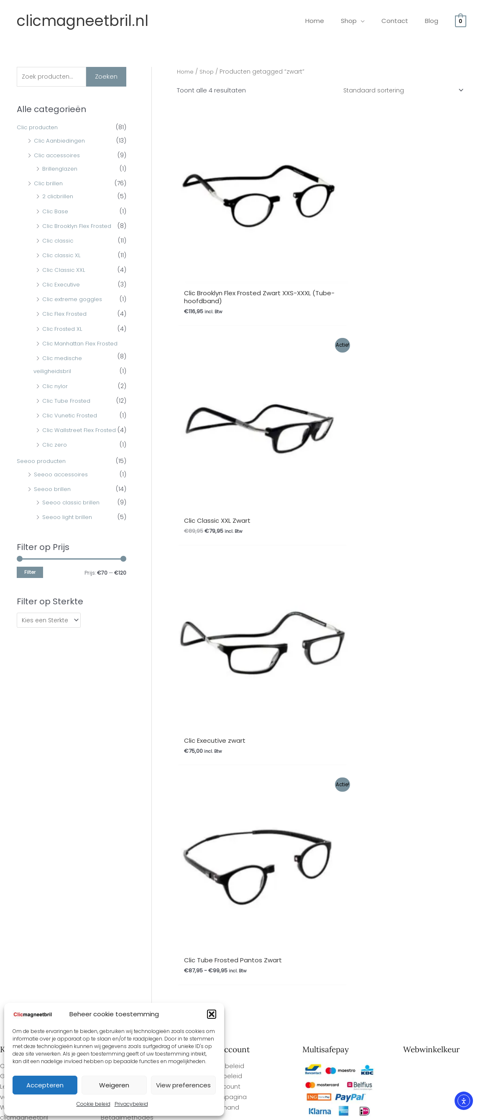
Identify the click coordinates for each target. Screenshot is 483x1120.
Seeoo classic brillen (72, 503)
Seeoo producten (43, 462)
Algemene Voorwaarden (139, 707)
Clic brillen (49, 184)
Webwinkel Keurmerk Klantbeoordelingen (259, 1110)
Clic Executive (62, 285)
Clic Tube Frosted (68, 401)
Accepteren (45, 1085)
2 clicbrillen (58, 197)
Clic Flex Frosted (65, 315)
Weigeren (114, 1085)
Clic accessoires (58, 156)
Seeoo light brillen (68, 518)
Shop (208, 72)
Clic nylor (55, 387)
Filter (30, 573)
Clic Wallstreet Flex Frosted (81, 431)
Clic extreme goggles (74, 300)
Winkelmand (220, 738)
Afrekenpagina (224, 728)
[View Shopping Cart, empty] (460, 20)
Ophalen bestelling (130, 697)
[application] (371, 20)
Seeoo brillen (53, 490)
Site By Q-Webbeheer (453, 1065)
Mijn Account (221, 718)
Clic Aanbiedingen (61, 141)
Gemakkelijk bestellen (33, 707)
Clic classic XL (62, 256)
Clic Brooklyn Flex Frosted (79, 226)
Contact (114, 738)
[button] (211, 1014)
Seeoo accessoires (63, 475)
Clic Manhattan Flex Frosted (83, 344)
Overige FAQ (19, 697)
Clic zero (55, 446)
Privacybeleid (131, 1103)
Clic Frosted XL (63, 329)
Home (186, 72)
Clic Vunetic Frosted (71, 416)
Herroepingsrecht (128, 728)
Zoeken (106, 76)
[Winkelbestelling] (400, 90)
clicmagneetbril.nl (82, 20)
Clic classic (59, 241)
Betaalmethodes (127, 749)
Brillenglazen (60, 169)
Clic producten (39, 128)
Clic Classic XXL (64, 271)
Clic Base (56, 212)
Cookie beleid (93, 1103)
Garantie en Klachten (133, 718)
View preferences (183, 1085)
